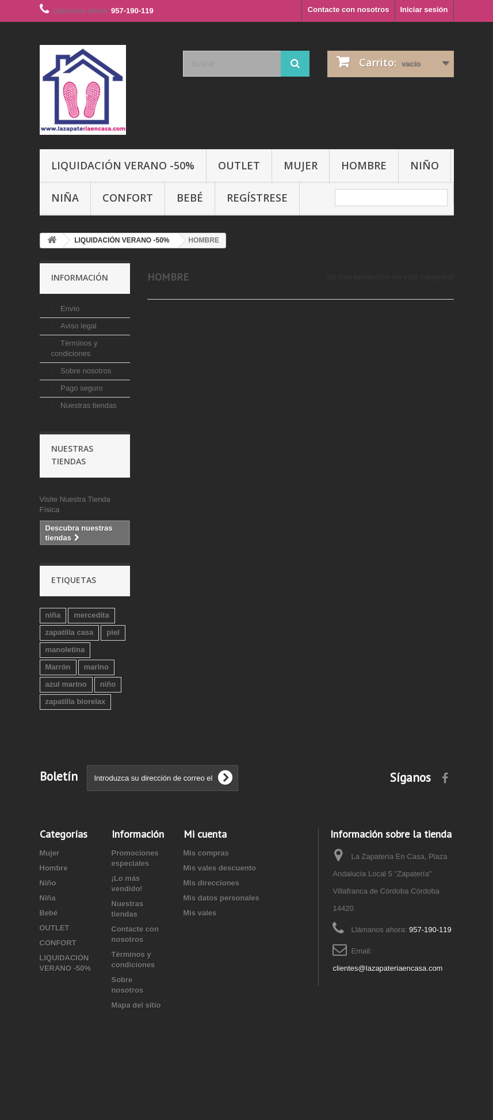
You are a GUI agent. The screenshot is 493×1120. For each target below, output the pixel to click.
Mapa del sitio (136, 1005)
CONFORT (127, 198)
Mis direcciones (212, 883)
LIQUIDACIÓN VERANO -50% (122, 165)
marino (96, 667)
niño (108, 684)
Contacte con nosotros (348, 9)
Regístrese (257, 198)
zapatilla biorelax (75, 701)
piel (112, 632)
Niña (65, 198)
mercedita (91, 615)
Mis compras (206, 853)
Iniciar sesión (424, 9)
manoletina (65, 649)
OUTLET (239, 165)
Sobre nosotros (85, 370)
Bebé (190, 198)
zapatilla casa (69, 632)
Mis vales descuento (220, 868)
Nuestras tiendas (88, 405)
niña (53, 615)
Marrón (58, 667)
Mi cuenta (205, 834)
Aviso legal (78, 325)
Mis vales (200, 913)
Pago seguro (81, 388)
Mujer (301, 165)
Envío (69, 308)
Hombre (364, 165)
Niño (424, 165)
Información (79, 277)
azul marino (66, 684)
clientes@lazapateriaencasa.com (387, 968)
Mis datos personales (221, 898)
